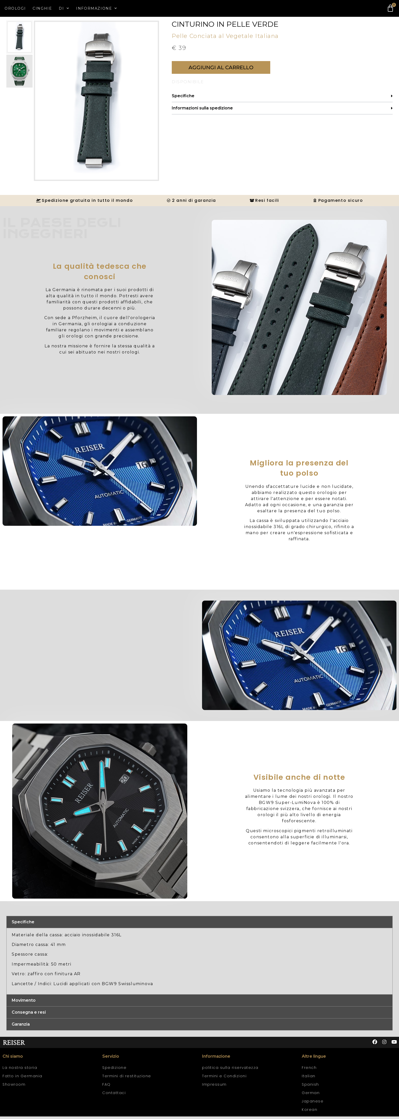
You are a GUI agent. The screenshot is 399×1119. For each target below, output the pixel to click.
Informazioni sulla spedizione (202, 110)
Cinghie (42, 8)
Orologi (15, 8)
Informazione (96, 8)
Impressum (214, 1086)
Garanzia (21, 1026)
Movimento (24, 1002)
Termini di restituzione (126, 1078)
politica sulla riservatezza (230, 1070)
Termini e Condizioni (224, 1078)
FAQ (106, 1086)
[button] (221, 70)
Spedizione (114, 1070)
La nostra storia (20, 1070)
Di (64, 8)
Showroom (14, 1086)
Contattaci (114, 1095)
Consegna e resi (29, 1014)
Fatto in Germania (22, 1078)
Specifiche (183, 98)
